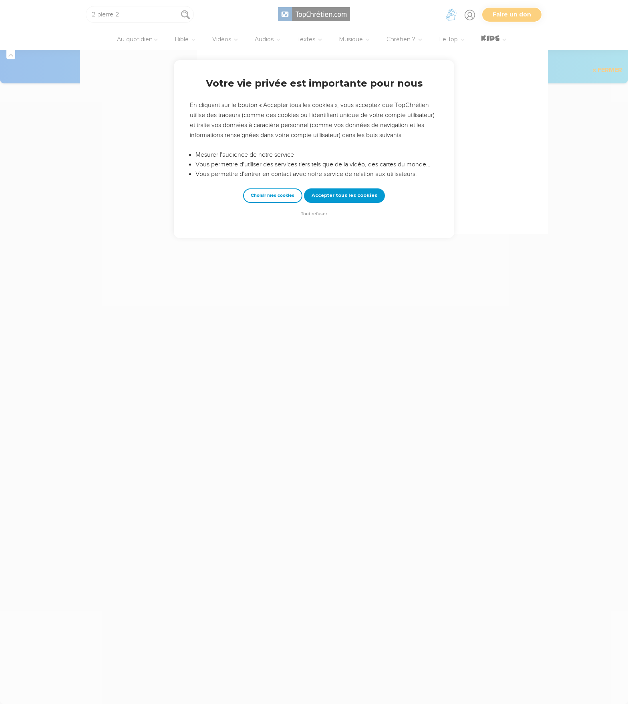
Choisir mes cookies (272, 195)
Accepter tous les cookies (344, 195)
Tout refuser (314, 213)
